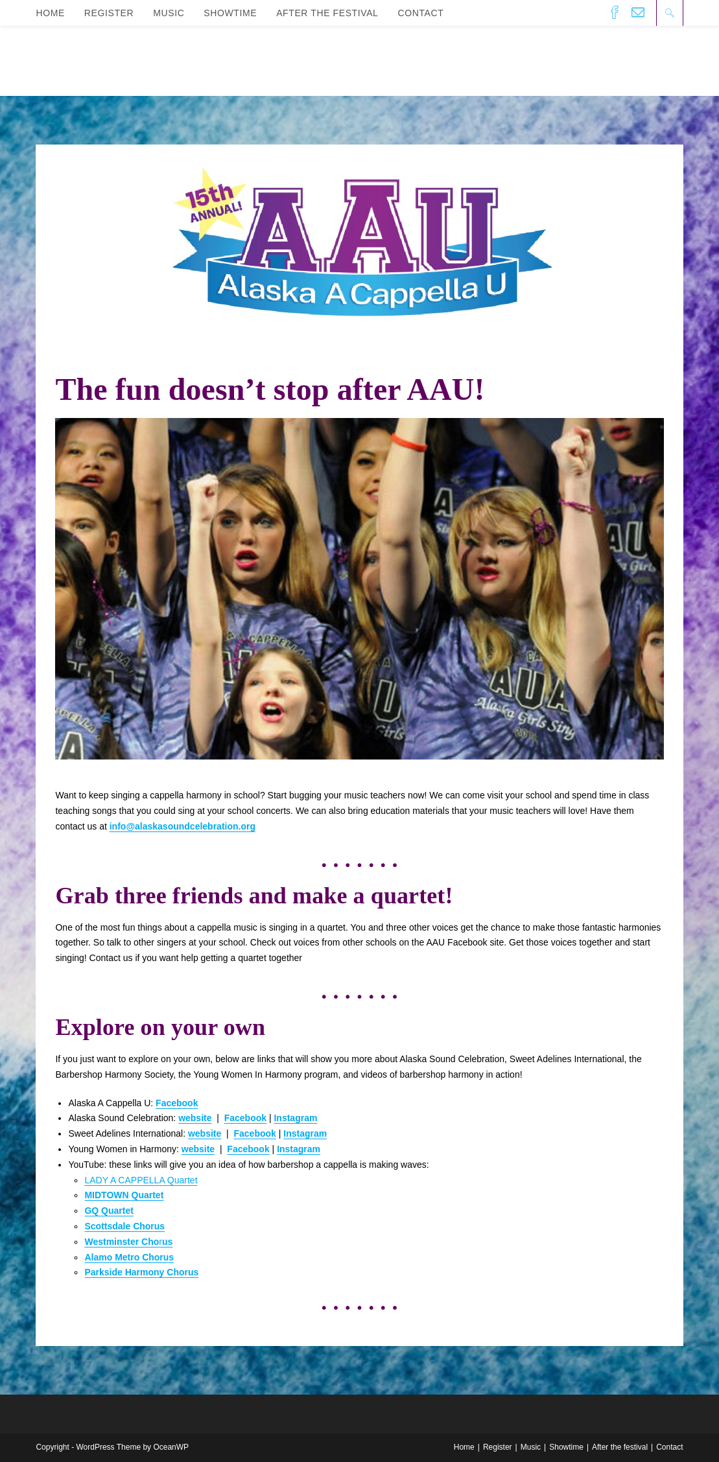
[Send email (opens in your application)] (638, 12)
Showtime (566, 1447)
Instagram (295, 1118)
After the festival (620, 1447)
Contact (669, 1447)
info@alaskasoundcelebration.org (182, 826)
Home (464, 1447)
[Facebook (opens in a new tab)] (614, 12)
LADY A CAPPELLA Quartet (140, 1180)
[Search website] (670, 12)
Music (531, 1447)
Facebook (254, 1133)
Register (497, 1447)
